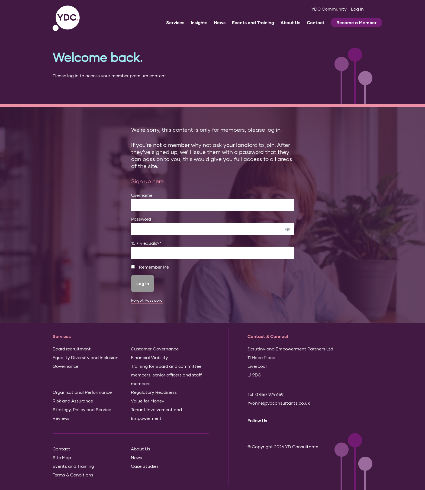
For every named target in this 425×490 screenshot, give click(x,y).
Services (175, 22)
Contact (315, 22)
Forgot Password (147, 300)
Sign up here (147, 181)
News (220, 22)
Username (141, 195)
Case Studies (145, 466)
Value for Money (147, 400)
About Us (290, 22)
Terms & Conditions (73, 474)
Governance (65, 366)
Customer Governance (155, 348)
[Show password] (287, 229)
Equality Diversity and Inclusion (85, 357)
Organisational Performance (82, 392)
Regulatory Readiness (154, 392)
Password (141, 218)
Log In (357, 8)
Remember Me (150, 267)
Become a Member (356, 22)
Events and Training (253, 22)
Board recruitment (72, 348)
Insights (199, 22)
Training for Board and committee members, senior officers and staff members (166, 374)
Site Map (62, 457)
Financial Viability (149, 357)
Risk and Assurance (73, 400)
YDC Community (329, 8)
